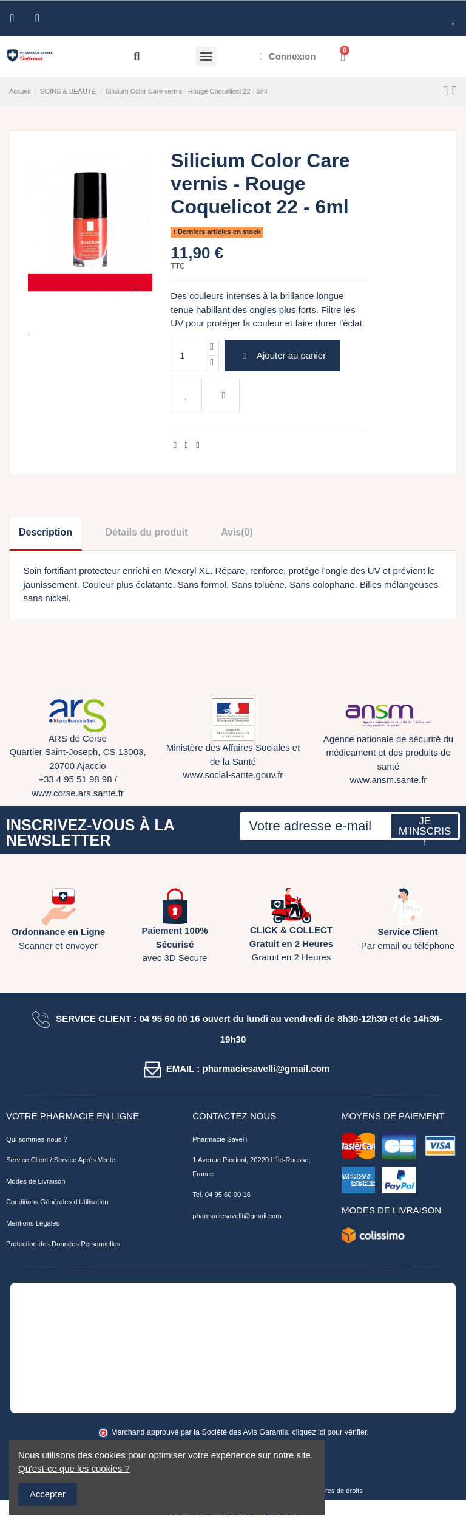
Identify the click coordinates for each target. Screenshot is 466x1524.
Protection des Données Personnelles (63, 1243)
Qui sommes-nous (33, 1139)
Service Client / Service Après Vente (60, 1160)
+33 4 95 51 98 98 (75, 779)
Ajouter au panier (282, 355)
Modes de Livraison (36, 1181)
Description (45, 532)
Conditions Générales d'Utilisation (57, 1201)
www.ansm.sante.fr (388, 779)
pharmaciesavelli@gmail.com (236, 1215)
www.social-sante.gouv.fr (233, 775)
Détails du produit (147, 532)
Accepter (48, 1494)
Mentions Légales (32, 1223)
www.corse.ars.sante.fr (78, 793)
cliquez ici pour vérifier (329, 1432)
